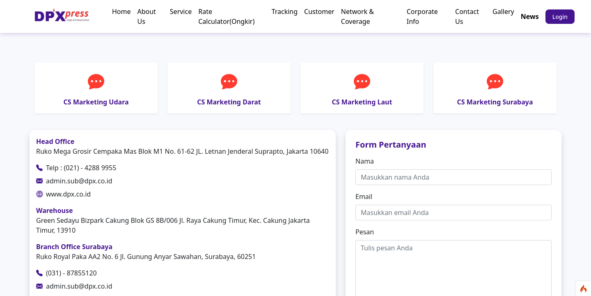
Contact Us (467, 16)
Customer (319, 11)
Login (560, 17)
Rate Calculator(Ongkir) (226, 16)
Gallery (503, 11)
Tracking (285, 11)
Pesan (364, 231)
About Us (146, 16)
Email (363, 196)
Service (181, 11)
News (530, 16)
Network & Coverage (357, 16)
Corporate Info (422, 16)
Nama (364, 161)
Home (121, 11)
